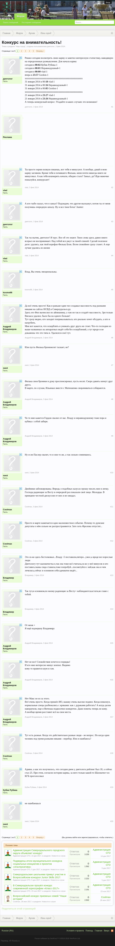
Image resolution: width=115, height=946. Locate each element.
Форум (20, 16)
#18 (111, 753)
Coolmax (7, 509)
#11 (111, 507)
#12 (111, 541)
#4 (112, 256)
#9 (112, 436)
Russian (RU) (7, 931)
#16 (111, 680)
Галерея (34, 16)
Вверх (106, 931)
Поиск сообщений (10, 23)
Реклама (7, 137)
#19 (111, 787)
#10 (111, 473)
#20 (111, 821)
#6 (112, 338)
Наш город (20, 46)
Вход (108, 2)
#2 (112, 187)
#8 (112, 399)
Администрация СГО (21, 856)
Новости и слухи (58, 856)
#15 (111, 643)
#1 (112, 107)
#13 (111, 575)
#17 (111, 717)
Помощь (89, 931)
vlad (5, 190)
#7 (112, 365)
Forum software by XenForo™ (57, 938)
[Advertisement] (69, 138)
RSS (112, 931)
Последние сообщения (31, 23)
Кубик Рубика (10, 790)
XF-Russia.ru (14, 941)
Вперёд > (40, 51)
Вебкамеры (50, 16)
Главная (7, 16)
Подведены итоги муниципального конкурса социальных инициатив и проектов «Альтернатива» (37, 864)
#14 (111, 609)
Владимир (8, 578)
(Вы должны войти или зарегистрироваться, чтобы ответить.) (87, 837)
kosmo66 (7, 292)
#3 (112, 221)
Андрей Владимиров (10, 327)
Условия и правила (75, 931)
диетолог (51, 46)
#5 (112, 290)
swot (5, 368)
